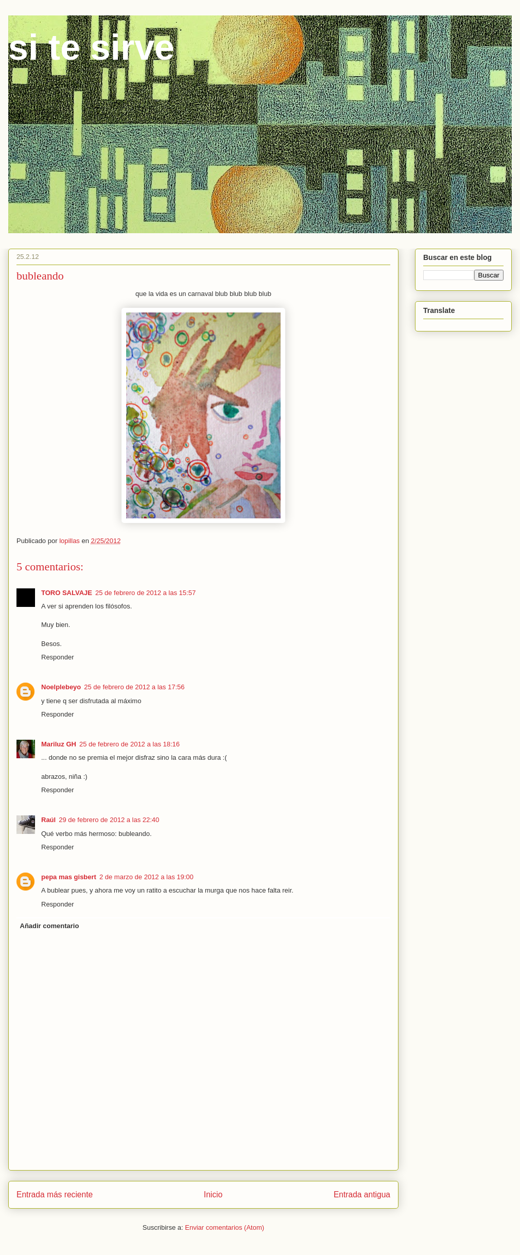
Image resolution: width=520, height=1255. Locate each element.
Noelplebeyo (61, 687)
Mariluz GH (58, 744)
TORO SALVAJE (66, 593)
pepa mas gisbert (68, 877)
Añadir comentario (49, 926)
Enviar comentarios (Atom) (224, 1227)
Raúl (48, 820)
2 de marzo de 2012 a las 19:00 (146, 877)
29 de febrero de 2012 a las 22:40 (109, 820)
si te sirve (91, 47)
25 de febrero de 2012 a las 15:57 (145, 593)
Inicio (213, 1194)
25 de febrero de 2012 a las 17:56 (134, 687)
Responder (57, 657)
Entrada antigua (362, 1194)
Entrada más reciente (54, 1194)
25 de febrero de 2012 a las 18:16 (129, 744)
